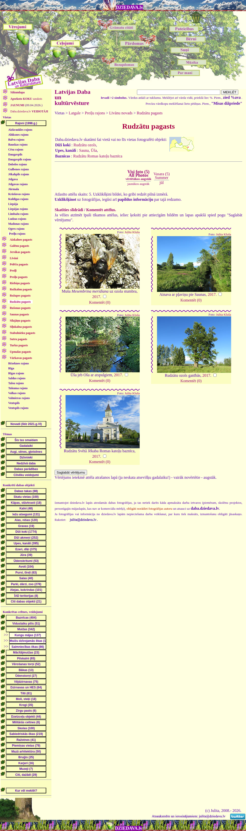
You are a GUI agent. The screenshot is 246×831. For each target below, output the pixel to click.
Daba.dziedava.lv (29, 111)
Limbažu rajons (18, 214)
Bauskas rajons (17, 144)
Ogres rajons (16, 228)
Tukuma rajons (18, 388)
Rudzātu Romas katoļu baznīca (97, 156)
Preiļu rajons (17, 233)
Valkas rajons (16, 393)
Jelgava (13, 179)
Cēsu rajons (15, 149)
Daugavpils (15, 154)
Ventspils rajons (18, 408)
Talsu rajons (16, 383)
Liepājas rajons (18, 209)
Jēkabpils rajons (18, 174)
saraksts (26, 99)
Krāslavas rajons (19, 194)
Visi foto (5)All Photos (138, 175)
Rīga (11, 368)
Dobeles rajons (17, 164)
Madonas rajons (18, 224)
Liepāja (13, 204)
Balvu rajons (16, 139)
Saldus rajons (16, 378)
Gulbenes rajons (18, 169)
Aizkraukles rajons (20, 129)
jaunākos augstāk (138, 184)
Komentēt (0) (99, 302)
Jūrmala (13, 189)
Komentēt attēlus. (101, 210)
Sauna (84, 150)
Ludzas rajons (17, 219)
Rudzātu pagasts (149, 113)
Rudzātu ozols (84, 145)
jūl (161, 182)
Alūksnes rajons (18, 134)
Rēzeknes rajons (18, 363)
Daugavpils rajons (19, 159)
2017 (96, 297)
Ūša (94, 150)
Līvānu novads (121, 113)
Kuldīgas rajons (18, 199)
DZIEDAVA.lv (129, 7)
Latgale (75, 113)
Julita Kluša (132, 232)
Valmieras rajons (19, 398)
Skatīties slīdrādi (69, 210)
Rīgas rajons (16, 373)
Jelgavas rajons (18, 184)
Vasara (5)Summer (162, 175)
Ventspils (14, 403)
